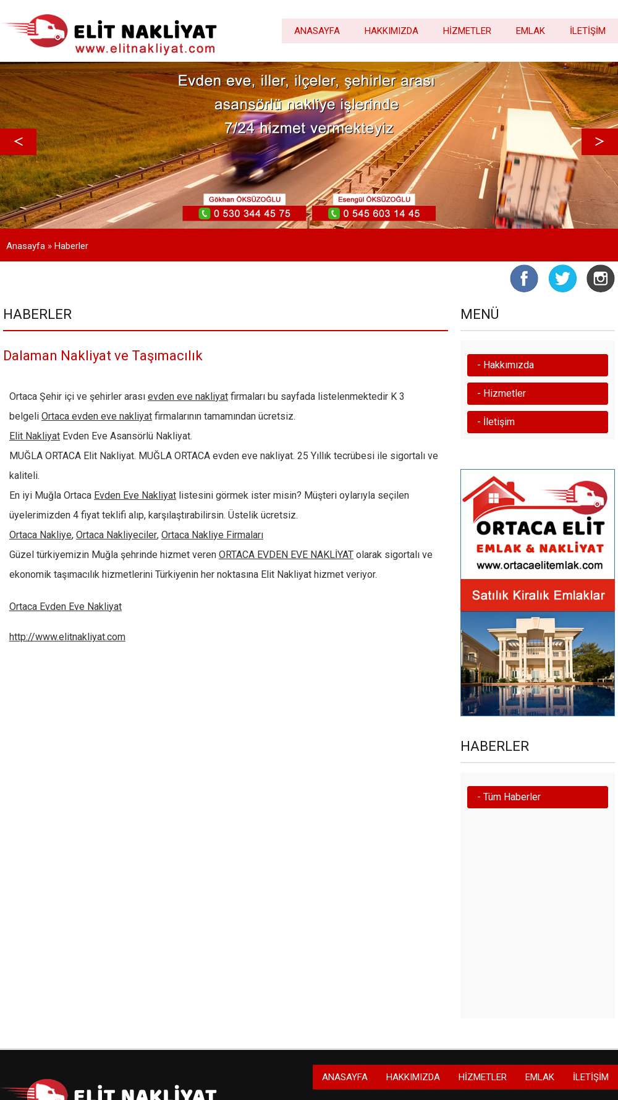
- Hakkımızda (505, 365)
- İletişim (496, 422)
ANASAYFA (317, 30)
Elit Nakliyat (34, 436)
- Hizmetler (501, 393)
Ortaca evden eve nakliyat (96, 416)
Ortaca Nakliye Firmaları (212, 535)
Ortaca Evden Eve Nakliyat (65, 606)
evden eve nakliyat (188, 396)
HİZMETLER (467, 30)
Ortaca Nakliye (40, 535)
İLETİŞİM (588, 30)
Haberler (71, 246)
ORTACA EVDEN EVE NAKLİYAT (286, 555)
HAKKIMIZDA (391, 30)
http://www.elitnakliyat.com (67, 637)
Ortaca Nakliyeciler (116, 535)
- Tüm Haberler (509, 797)
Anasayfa (25, 246)
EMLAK (530, 30)
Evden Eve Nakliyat (135, 495)
